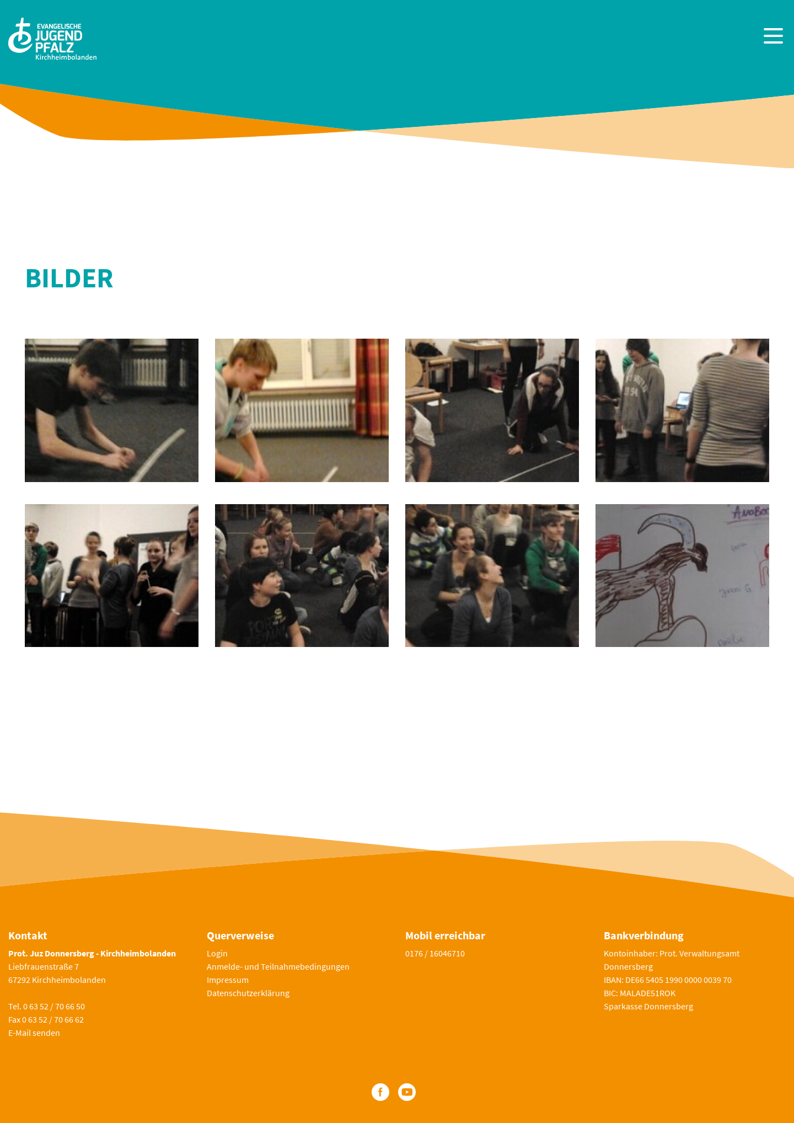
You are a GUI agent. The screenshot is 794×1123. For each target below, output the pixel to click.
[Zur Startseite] (52, 37)
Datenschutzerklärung (248, 992)
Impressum (228, 979)
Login (217, 953)
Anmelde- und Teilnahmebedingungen (278, 966)
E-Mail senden (34, 1032)
